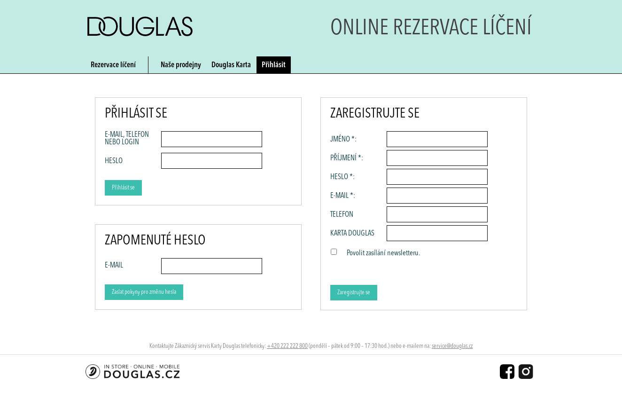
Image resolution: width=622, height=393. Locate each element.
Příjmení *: (346, 158)
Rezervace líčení (113, 65)
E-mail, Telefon (127, 138)
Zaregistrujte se (353, 293)
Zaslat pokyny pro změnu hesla (144, 292)
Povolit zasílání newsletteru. (383, 253)
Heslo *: (342, 177)
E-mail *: (342, 196)
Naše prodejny (181, 65)
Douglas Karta (231, 65)
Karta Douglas (352, 233)
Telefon (341, 215)
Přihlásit (274, 65)
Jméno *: (343, 139)
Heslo (114, 161)
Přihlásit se (123, 188)
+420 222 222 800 (287, 346)
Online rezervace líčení (431, 28)
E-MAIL (114, 265)
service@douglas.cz (452, 346)
